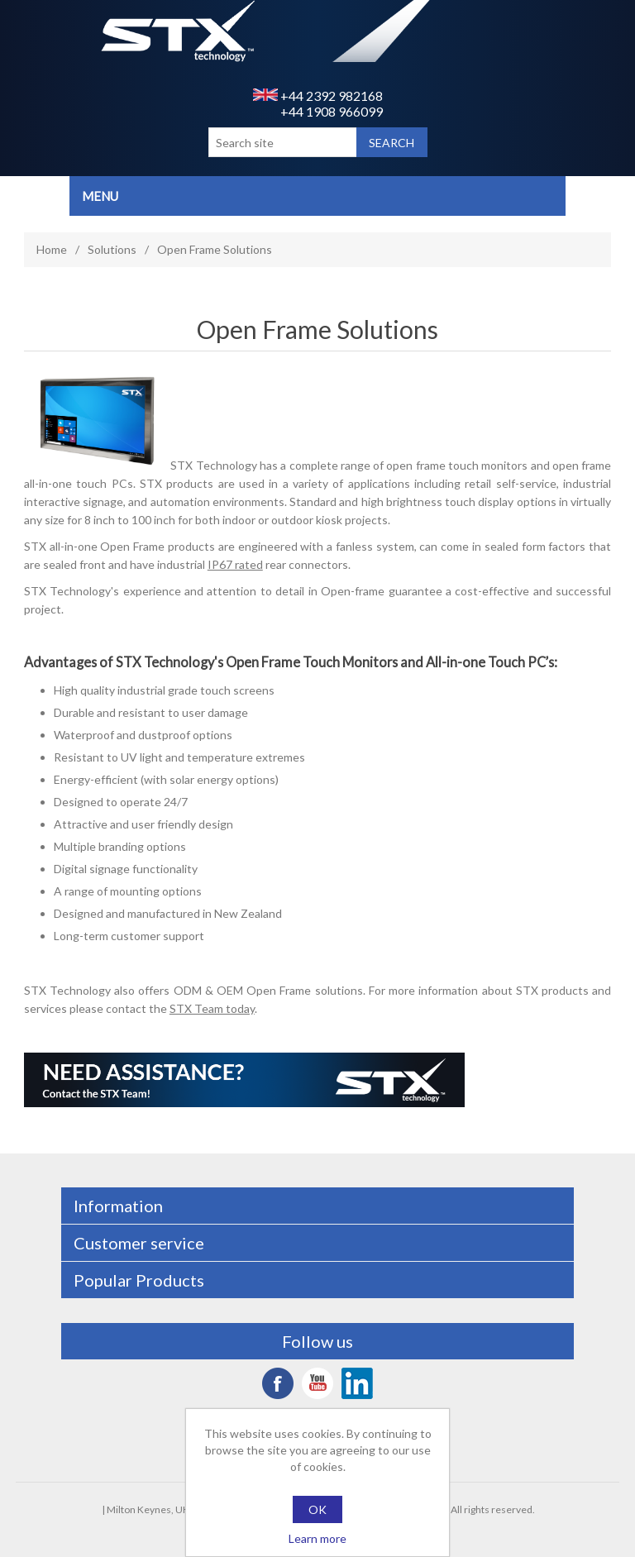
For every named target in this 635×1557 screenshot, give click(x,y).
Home (51, 249)
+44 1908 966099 (331, 111)
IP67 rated (235, 564)
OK (317, 1509)
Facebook (278, 1383)
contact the (180, 1008)
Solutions (112, 249)
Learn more (317, 1538)
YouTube (317, 1383)
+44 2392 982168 (318, 95)
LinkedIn (357, 1383)
